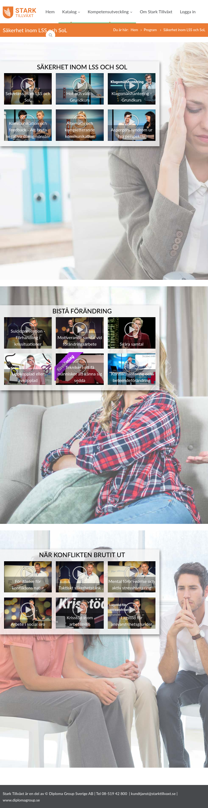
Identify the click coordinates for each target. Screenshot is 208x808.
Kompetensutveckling (110, 11)
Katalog (71, 11)
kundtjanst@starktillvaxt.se (153, 793)
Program (151, 30)
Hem (50, 11)
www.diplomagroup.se (21, 800)
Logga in (188, 11)
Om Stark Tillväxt (156, 11)
